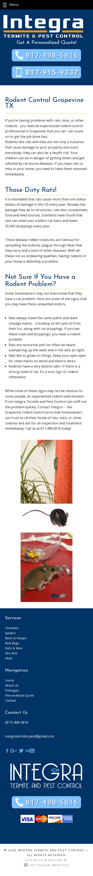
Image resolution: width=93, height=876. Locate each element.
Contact (10, 700)
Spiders (10, 633)
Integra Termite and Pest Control (51, 850)
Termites (11, 628)
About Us (11, 685)
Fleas (9, 658)
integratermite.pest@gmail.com (29, 736)
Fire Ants (11, 653)
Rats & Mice (13, 648)
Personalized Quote (19, 695)
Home (9, 680)
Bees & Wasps (15, 638)
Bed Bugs (12, 643)
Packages (12, 690)
